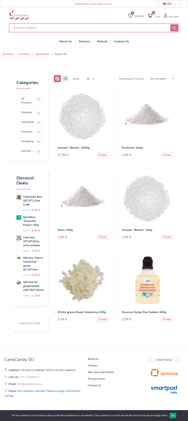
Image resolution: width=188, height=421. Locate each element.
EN (167, 3)
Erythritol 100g (132, 148)
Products (24, 54)
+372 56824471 (29, 401)
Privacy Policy (96, 378)
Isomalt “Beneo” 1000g (74, 148)
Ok (172, 415)
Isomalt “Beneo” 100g (137, 230)
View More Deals (29, 323)
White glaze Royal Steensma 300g (82, 312)
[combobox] (90, 79)
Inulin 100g (65, 230)
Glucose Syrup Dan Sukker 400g (144, 312)
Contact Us (94, 385)
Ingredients (42, 54)
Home (8, 54)
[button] (102, 155)
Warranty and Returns (101, 372)
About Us (93, 358)
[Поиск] (174, 27)
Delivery (93, 365)
